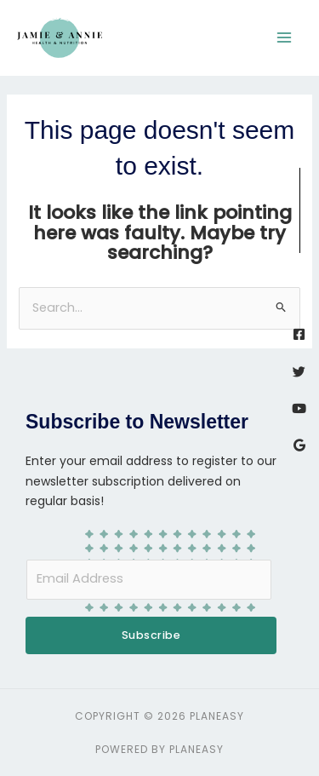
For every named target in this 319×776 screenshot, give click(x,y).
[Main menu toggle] (284, 37)
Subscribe (151, 635)
